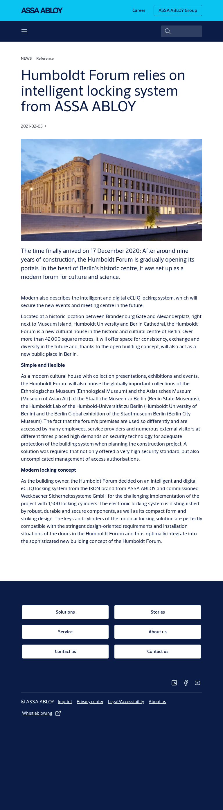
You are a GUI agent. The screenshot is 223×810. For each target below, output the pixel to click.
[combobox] (181, 31)
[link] (138, 10)
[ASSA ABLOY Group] (178, 10)
